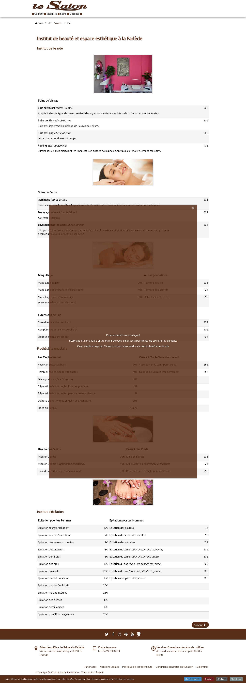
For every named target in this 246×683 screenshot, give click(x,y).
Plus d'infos (236, 679)
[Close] (193, 208)
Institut (153, 10)
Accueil (104, 10)
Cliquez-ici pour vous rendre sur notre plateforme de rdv (136, 346)
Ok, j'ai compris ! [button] (192, 679)
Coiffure (122, 10)
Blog (180, 10)
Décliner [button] (209, 679)
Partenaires (90, 666)
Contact (196, 10)
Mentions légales (109, 666)
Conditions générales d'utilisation (174, 666)
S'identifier (202, 666)
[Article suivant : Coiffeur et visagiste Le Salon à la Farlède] (200, 625)
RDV (166, 10)
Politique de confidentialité (137, 666)
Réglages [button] (222, 679)
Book (140, 10)
